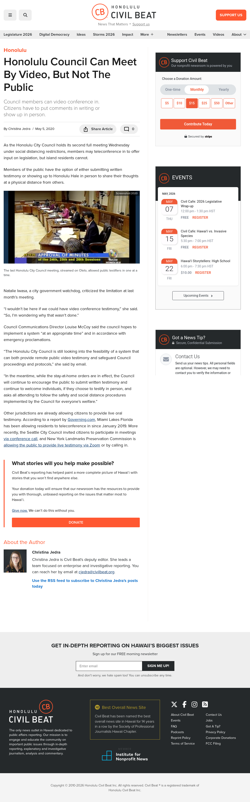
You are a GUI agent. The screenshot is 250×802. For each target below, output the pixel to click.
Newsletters (177, 34)
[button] (10, 15)
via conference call (20, 438)
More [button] (146, 34)
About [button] (239, 34)
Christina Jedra (19, 128)
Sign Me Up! (158, 665)
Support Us (231, 15)
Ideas (81, 34)
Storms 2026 (104, 34)
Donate (76, 522)
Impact (127, 34)
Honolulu (15, 50)
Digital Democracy (54, 34)
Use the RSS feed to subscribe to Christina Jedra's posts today (85, 583)
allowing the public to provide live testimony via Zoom (52, 445)
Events (200, 34)
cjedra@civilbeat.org (96, 572)
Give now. (20, 510)
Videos (218, 34)
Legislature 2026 (18, 34)
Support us (141, 24)
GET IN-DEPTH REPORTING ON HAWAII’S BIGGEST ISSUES (125, 645)
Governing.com (81, 419)
